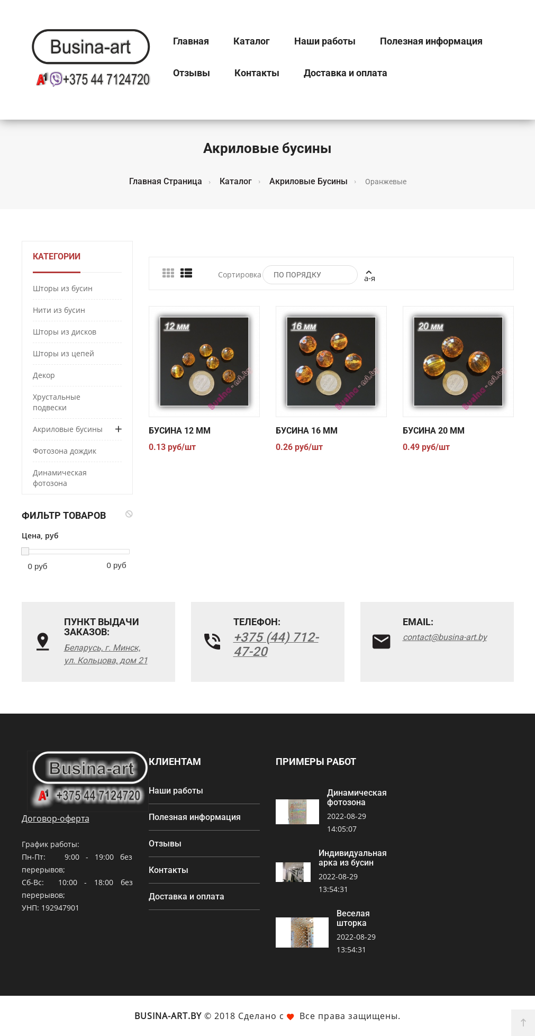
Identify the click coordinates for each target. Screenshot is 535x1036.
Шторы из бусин (63, 288)
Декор (44, 375)
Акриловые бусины (68, 429)
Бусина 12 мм (180, 431)
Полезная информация (431, 41)
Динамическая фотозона (60, 477)
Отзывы (191, 72)
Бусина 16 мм (307, 431)
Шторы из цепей (63, 353)
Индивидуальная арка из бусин (353, 858)
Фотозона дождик (64, 451)
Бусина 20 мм (434, 431)
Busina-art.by (168, 1016)
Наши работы (325, 41)
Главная (191, 41)
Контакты (256, 72)
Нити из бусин (59, 310)
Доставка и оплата (345, 72)
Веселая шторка (353, 918)
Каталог (251, 41)
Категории (56, 256)
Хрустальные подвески (56, 402)
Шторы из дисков (64, 332)
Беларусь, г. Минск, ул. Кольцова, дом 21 (106, 654)
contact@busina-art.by (445, 637)
